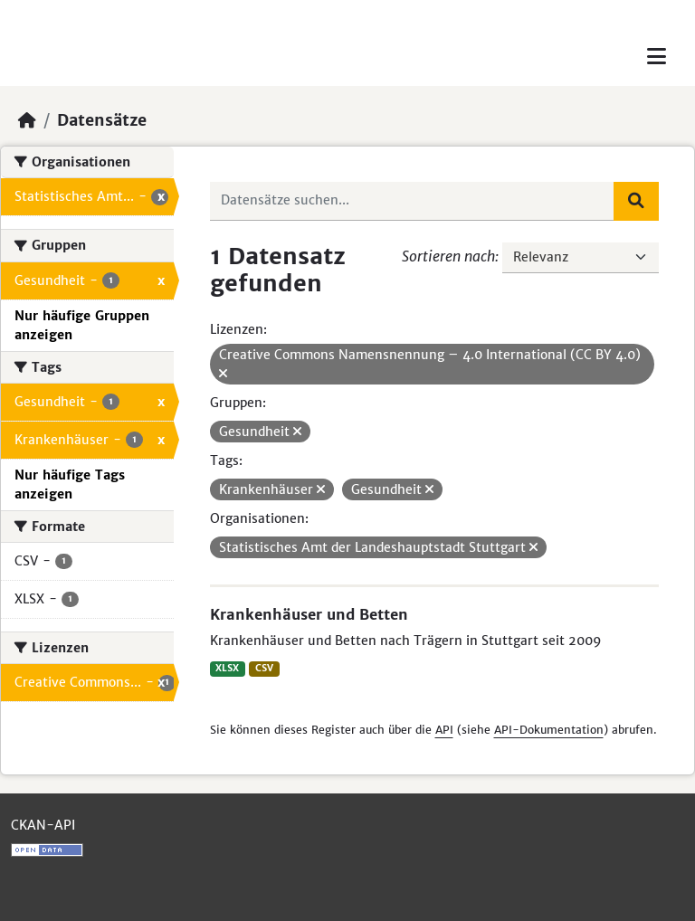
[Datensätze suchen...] (412, 201)
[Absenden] (636, 201)
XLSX (227, 668)
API (444, 729)
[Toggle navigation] (656, 56)
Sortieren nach (448, 256)
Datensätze (102, 120)
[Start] (27, 120)
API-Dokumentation (549, 729)
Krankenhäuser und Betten (309, 614)
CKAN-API (43, 825)
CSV (264, 668)
